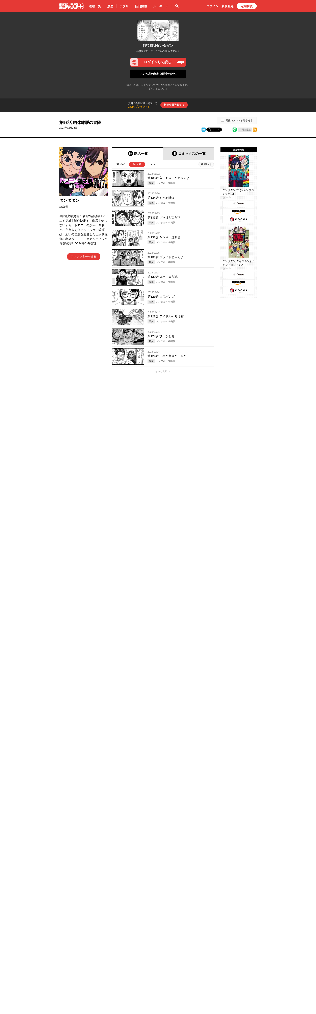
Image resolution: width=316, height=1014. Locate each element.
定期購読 (247, 6)
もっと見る (161, 371)
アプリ (124, 6)
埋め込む (246, 129)
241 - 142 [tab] (120, 164)
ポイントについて (158, 88)
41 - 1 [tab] (154, 164)
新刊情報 (141, 6)
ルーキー (160, 6)
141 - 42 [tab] (137, 164)
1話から (208, 164)
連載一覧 (95, 6)
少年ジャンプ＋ (71, 6)
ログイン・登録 (220, 6)
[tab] (137, 153)
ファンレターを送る (83, 256)
